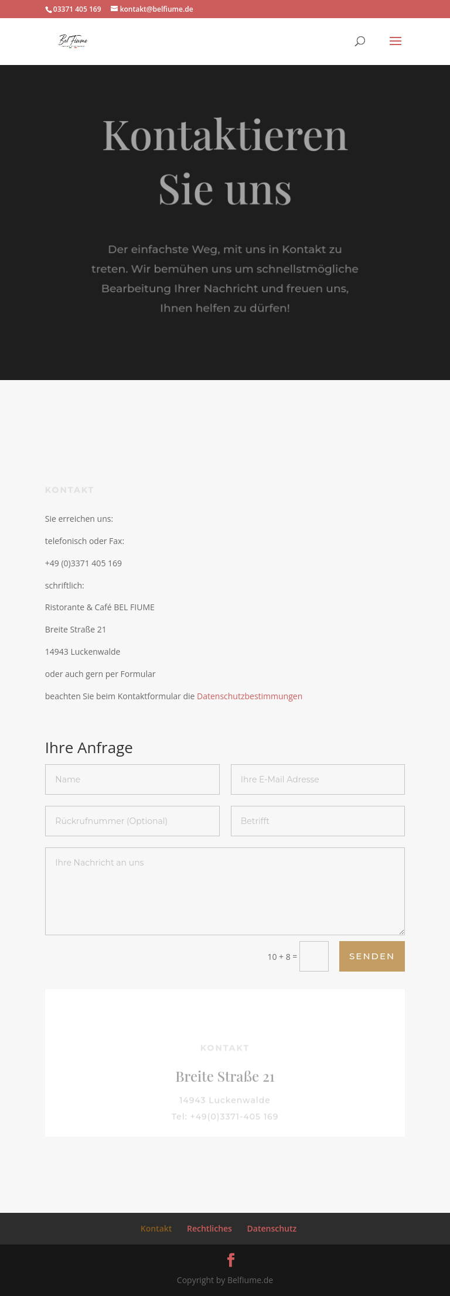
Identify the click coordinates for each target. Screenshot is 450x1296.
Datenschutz (272, 1228)
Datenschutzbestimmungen (249, 696)
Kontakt (156, 1228)
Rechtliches (209, 1228)
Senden (372, 956)
